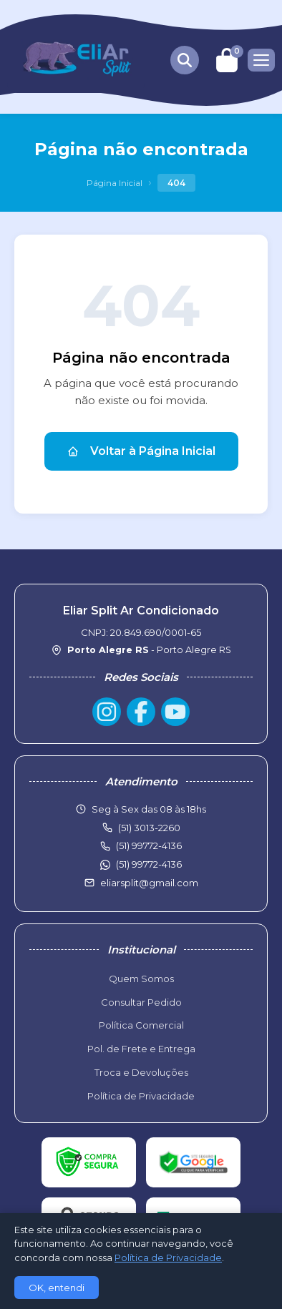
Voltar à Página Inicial (141, 451)
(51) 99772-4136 (149, 864)
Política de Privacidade (141, 1096)
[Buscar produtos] (184, 60)
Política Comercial (141, 1025)
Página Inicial (114, 182)
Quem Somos (141, 978)
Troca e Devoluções (141, 1072)
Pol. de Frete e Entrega (141, 1048)
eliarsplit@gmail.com (149, 882)
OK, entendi (56, 1287)
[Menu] (261, 60)
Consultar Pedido (141, 1002)
